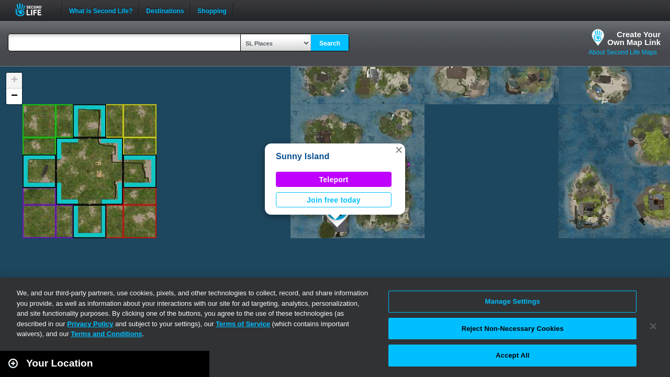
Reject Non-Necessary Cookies (513, 328)
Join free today (334, 200)
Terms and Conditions (106, 334)
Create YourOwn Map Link (634, 38)
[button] (399, 149)
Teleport (334, 179)
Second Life (34, 10)
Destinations (165, 10)
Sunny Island (302, 156)
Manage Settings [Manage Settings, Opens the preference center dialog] (512, 301)
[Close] (653, 326)
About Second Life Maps (622, 52)
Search (329, 43)
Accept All (512, 355)
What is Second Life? (100, 10)
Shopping (211, 10)
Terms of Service (243, 324)
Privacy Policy (90, 324)
